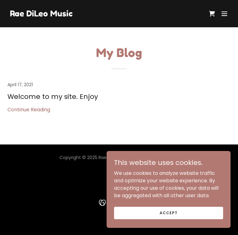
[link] (41, 14)
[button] (224, 13)
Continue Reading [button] (28, 109)
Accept (168, 212)
